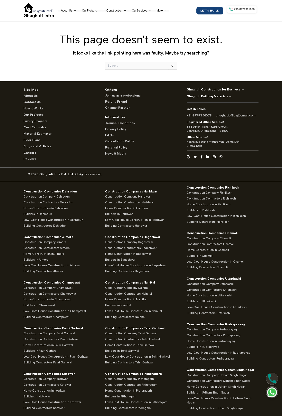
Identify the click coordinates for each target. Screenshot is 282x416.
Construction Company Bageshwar (129, 242)
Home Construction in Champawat (47, 299)
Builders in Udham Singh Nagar (208, 392)
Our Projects (91, 11)
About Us (68, 11)
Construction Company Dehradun (47, 196)
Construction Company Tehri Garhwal (130, 333)
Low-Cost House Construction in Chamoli (215, 261)
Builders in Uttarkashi (201, 301)
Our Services (141, 11)
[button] (209, 10)
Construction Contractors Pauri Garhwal (51, 339)
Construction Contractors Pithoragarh (131, 384)
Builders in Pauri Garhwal (40, 350)
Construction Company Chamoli (209, 238)
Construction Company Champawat (48, 288)
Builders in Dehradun (38, 214)
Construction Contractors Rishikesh (211, 198)
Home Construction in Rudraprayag (211, 341)
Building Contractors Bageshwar (127, 271)
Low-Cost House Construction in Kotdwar (52, 402)
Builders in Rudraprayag (203, 347)
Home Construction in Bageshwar (128, 254)
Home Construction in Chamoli (208, 250)
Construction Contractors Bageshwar (130, 248)
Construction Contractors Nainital (128, 293)
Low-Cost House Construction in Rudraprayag (218, 352)
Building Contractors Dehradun (45, 225)
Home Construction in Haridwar (126, 208)
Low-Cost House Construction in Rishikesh (216, 216)
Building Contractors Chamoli (207, 267)
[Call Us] (272, 379)
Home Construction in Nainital (125, 299)
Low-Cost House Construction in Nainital (133, 311)
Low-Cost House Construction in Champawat (55, 311)
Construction (116, 11)
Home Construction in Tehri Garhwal (130, 345)
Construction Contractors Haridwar (129, 202)
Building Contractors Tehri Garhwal (129, 362)
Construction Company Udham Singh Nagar (217, 375)
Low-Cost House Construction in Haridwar (134, 220)
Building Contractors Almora (43, 271)
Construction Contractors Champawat (50, 293)
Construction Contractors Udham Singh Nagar (218, 381)
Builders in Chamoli (200, 256)
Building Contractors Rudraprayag (210, 358)
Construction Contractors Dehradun (48, 202)
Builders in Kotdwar (37, 396)
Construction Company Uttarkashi (210, 284)
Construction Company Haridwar (127, 196)
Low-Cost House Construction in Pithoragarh (136, 402)
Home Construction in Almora (44, 254)
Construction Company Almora (45, 242)
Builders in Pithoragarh (120, 396)
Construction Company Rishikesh (209, 192)
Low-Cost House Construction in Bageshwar (135, 265)
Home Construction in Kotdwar (45, 390)
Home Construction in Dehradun (46, 208)
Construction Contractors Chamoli (210, 244)
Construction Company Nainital (126, 288)
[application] (74, 11)
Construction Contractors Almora (47, 248)
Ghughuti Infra (39, 15)
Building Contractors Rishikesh (208, 222)
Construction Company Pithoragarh (129, 379)
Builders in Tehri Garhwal (122, 350)
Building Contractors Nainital (125, 317)
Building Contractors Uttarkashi (208, 313)
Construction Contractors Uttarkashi (212, 290)
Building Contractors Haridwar (126, 225)
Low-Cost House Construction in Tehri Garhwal (137, 356)
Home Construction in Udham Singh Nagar (216, 386)
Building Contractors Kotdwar (44, 408)
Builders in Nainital (118, 305)
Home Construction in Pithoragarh (128, 390)
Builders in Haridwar (119, 214)
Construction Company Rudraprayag (212, 329)
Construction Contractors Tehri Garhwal (132, 339)
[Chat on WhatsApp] (272, 392)
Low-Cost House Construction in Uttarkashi (217, 307)
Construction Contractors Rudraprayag (213, 335)
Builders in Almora (36, 259)
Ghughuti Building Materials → (209, 96)
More (161, 11)
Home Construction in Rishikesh (208, 204)
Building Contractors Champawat (47, 317)
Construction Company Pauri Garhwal (49, 333)
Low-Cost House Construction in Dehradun (53, 220)
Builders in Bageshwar (120, 259)
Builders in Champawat (39, 305)
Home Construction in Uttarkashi (209, 295)
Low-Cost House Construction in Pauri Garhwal (56, 356)
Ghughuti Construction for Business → (215, 89)
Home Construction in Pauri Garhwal (48, 345)
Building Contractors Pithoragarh (128, 408)
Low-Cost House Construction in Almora (52, 265)
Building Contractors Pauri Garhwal (48, 362)
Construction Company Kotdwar (46, 379)
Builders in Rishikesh (201, 210)
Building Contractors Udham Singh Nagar (215, 408)
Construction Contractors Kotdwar (47, 384)
